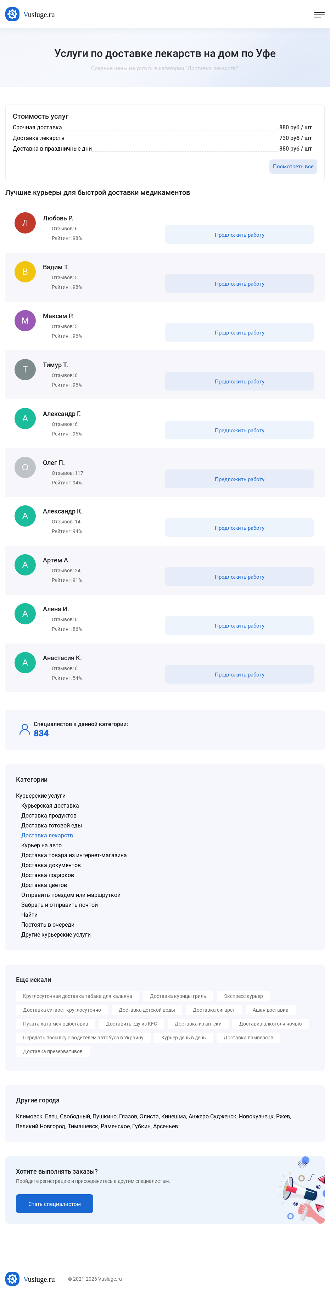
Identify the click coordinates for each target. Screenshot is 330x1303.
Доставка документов (51, 869)
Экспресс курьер (243, 1000)
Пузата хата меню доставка (55, 1028)
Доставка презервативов (53, 1055)
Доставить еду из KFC (131, 1028)
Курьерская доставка (50, 810)
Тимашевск (83, 1130)
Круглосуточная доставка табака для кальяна (77, 1000)
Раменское (115, 1130)
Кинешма (173, 1120)
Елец (51, 1120)
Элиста (149, 1120)
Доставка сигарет (214, 1014)
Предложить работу (239, 235)
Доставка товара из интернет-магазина (74, 859)
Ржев (283, 1120)
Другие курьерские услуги (56, 939)
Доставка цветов (44, 889)
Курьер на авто (41, 849)
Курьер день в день (183, 1042)
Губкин (141, 1130)
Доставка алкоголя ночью (270, 1028)
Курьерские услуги (41, 800)
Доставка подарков (47, 879)
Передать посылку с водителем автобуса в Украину (83, 1042)
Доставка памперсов (248, 1042)
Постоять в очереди (47, 929)
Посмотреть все (293, 166)
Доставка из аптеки (198, 1028)
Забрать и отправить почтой (59, 909)
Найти (29, 919)
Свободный (75, 1120)
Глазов (128, 1120)
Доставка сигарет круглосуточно (62, 1014)
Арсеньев (165, 1130)
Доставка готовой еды (51, 829)
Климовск (29, 1120)
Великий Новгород (40, 1130)
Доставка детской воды (147, 1014)
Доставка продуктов (49, 819)
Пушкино (105, 1120)
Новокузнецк (256, 1120)
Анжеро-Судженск (212, 1120)
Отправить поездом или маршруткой (71, 899)
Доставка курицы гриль (178, 1000)
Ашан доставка (271, 1014)
